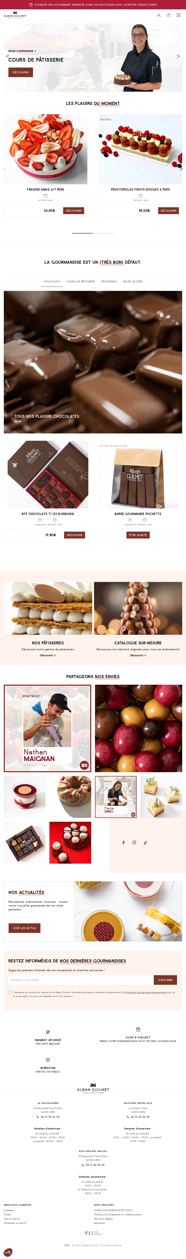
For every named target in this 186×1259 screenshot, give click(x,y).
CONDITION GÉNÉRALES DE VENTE (113, 1210)
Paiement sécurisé (48, 1040)
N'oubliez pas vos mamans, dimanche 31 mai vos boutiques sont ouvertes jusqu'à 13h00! (93, 5)
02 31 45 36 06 (138, 1116)
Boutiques (99, 1223)
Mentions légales (103, 1218)
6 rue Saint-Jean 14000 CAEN (138, 1110)
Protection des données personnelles (145, 992)
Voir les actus (24, 928)
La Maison (9, 1210)
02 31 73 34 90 (47, 1116)
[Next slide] (178, 56)
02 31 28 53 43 (92, 1165)
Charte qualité (12, 1218)
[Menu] (178, 15)
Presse (7, 1214)
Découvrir (20, 72)
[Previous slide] (7, 56)
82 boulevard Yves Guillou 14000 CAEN (48, 1110)
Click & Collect (138, 1037)
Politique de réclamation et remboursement (118, 1214)
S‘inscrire (165, 979)
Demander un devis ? (15, 1223)
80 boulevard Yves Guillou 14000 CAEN (93, 1158)
